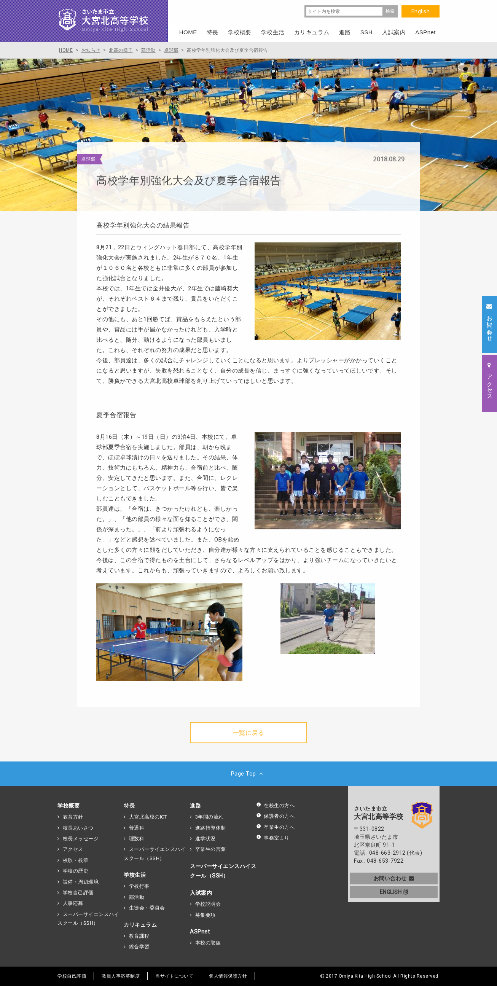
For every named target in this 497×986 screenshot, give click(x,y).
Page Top (248, 773)
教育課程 (139, 936)
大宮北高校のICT (148, 817)
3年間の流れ (209, 817)
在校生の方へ (275, 805)
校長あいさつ (78, 828)
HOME (188, 32)
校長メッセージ (81, 838)
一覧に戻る (248, 733)
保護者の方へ (275, 816)
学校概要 (68, 806)
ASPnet (200, 932)
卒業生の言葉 (210, 849)
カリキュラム (140, 925)
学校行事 (139, 886)
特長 (129, 806)
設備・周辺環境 (81, 882)
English (420, 11)
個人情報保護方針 (228, 976)
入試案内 (201, 893)
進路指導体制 (210, 828)
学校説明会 (208, 904)
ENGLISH (394, 892)
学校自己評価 (78, 892)
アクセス (73, 849)
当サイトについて (174, 976)
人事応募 (73, 903)
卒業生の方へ (275, 827)
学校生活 (135, 875)
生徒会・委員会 (147, 908)
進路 (195, 806)
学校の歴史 (76, 871)
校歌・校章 (76, 860)
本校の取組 (208, 943)
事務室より (273, 838)
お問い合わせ (394, 878)
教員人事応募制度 (121, 976)
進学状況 (205, 838)
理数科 (137, 838)
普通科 (137, 828)
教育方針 (73, 817)
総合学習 (139, 946)
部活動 (137, 897)
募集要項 (205, 915)
